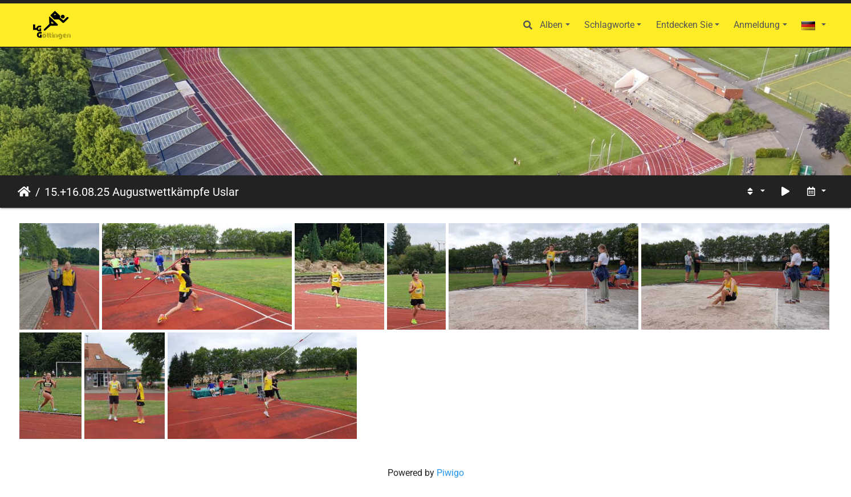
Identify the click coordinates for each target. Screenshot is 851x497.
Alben (551, 24)
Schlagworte (609, 24)
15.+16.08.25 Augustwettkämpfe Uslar (141, 192)
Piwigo (450, 472)
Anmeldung (757, 24)
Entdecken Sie (684, 24)
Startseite (24, 191)
